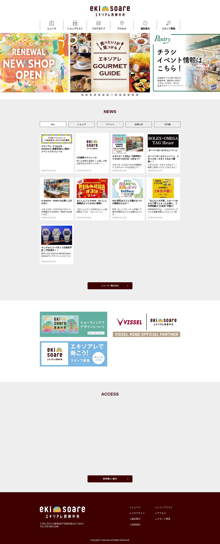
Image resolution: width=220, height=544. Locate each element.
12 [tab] (129, 95)
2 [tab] (86, 95)
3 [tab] (91, 95)
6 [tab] (103, 95)
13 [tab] (133, 95)
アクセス (121, 25)
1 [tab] (82, 95)
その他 (167, 124)
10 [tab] (120, 95)
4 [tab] (95, 95)
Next (194, 62)
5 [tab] (99, 95)
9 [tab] (116, 95)
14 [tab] (137, 95)
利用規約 (135, 524)
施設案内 (145, 25)
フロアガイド (98, 25)
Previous (25, 62)
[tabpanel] (68, 62)
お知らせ (139, 124)
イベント (110, 124)
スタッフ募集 (168, 25)
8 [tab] (112, 95)
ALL (53, 124)
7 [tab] (107, 95)
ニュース (51, 25)
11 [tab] (124, 95)
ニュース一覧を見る (110, 285)
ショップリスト (75, 25)
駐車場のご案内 (110, 479)
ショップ (81, 124)
